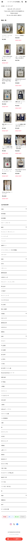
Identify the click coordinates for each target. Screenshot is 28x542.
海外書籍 (3, 218)
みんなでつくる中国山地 (7, 473)
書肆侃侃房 (4, 272)
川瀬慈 (2, 386)
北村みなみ (4, 327)
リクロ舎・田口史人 (6, 486)
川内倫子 (3, 291)
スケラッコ (4, 391)
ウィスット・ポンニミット (7, 232)
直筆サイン (4, 245)
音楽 (2, 336)
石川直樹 (3, 350)
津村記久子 (4, 459)
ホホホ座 (3, 482)
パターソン (4, 268)
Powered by (14, 534)
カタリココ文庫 (5, 413)
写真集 (2, 313)
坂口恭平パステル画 (6, 368)
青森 (2, 495)
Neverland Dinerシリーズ (7, 372)
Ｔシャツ (3, 241)
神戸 (2, 504)
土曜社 (2, 404)
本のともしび (4, 441)
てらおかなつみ (5, 395)
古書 (2, 422)
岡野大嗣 (3, 377)
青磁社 (2, 454)
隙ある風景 (4, 309)
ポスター (3, 341)
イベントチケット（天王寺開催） (9, 250)
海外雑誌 (3, 213)
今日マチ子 (4, 318)
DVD (2, 263)
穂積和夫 (3, 500)
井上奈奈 (3, 304)
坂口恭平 (3, 354)
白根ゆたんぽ (4, 277)
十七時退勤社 (4, 418)
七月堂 (2, 363)
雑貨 (2, 227)
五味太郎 (3, 400)
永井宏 (2, 436)
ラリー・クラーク (5, 222)
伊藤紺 (2, 445)
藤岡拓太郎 (4, 322)
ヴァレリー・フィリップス (7, 282)
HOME (2, 6)
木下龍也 (3, 382)
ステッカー (4, 254)
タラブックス (4, 432)
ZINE (2, 209)
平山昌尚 (3, 345)
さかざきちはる (5, 300)
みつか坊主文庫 (5, 509)
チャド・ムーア (5, 295)
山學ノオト (4, 450)
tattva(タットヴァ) (6, 409)
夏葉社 (2, 332)
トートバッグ (4, 236)
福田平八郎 (4, 477)
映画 (2, 259)
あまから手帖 (4, 463)
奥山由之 (3, 286)
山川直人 (3, 359)
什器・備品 (4, 468)
